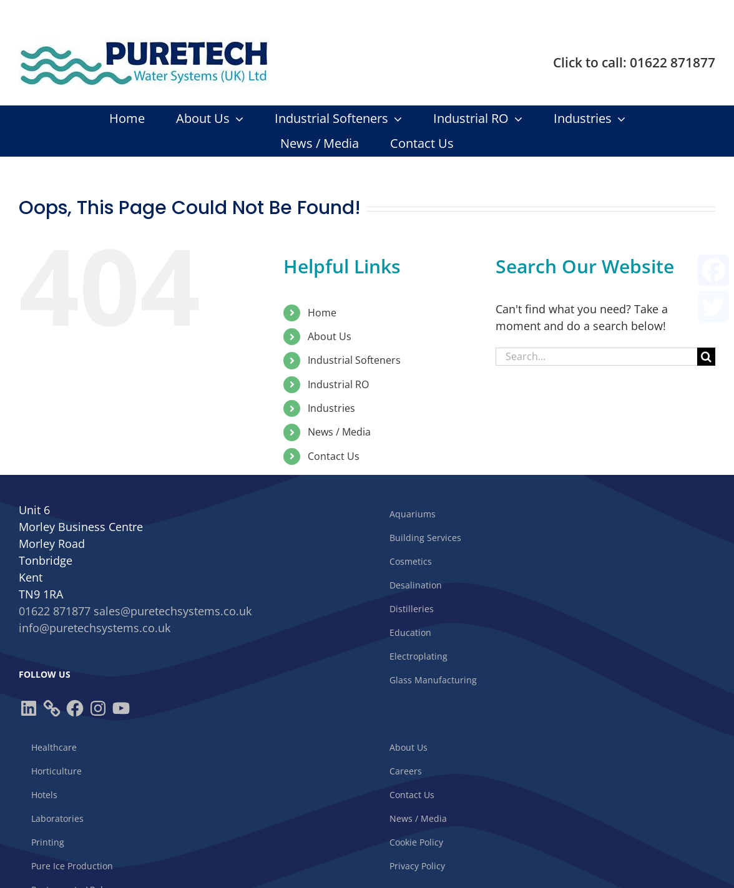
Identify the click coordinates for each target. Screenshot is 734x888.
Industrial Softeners (354, 360)
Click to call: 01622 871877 (634, 62)
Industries (331, 408)
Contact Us (334, 456)
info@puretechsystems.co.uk (94, 627)
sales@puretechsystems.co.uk (173, 610)
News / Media (339, 432)
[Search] (706, 357)
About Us (329, 336)
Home (322, 313)
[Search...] (596, 357)
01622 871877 (55, 610)
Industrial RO (338, 384)
